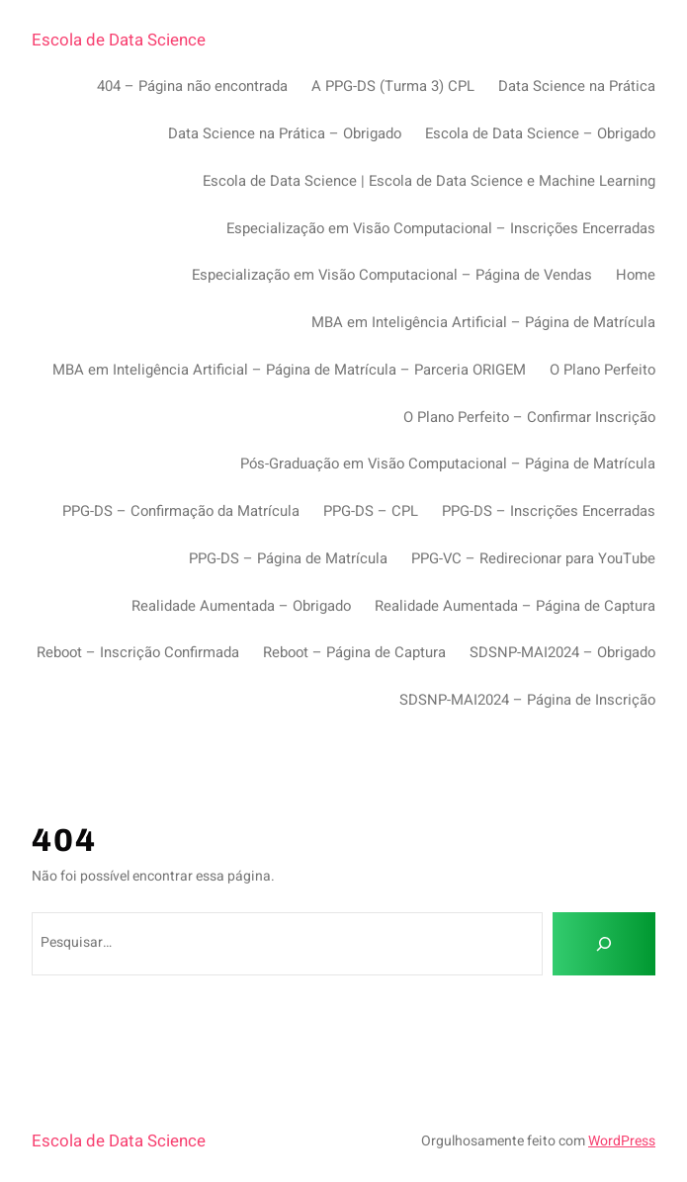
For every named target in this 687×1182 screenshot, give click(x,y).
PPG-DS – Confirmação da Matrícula (181, 511)
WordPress (621, 1141)
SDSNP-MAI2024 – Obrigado (562, 652)
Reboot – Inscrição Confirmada (138, 652)
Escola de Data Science (119, 40)
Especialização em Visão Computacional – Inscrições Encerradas (440, 228)
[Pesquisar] (604, 943)
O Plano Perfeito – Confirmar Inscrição (529, 417)
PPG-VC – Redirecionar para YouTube (533, 558)
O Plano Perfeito (602, 369)
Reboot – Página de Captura (354, 652)
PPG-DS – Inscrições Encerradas (548, 511)
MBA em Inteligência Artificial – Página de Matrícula (483, 322)
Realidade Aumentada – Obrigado (241, 606)
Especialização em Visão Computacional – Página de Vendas (392, 275)
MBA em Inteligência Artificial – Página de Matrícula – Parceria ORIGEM (289, 369)
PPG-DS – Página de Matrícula (288, 558)
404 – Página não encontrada (192, 86)
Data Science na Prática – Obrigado (284, 133)
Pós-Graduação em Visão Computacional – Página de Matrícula (447, 463)
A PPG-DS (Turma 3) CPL (392, 86)
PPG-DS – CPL (370, 511)
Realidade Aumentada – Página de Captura (515, 606)
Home (635, 275)
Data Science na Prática (576, 86)
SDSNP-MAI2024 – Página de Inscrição (527, 700)
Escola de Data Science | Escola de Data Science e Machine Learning (429, 181)
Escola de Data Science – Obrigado (540, 133)
